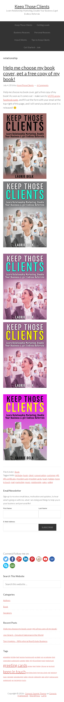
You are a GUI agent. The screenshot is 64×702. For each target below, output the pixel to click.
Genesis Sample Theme (35, 693)
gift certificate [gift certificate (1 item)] (36, 660)
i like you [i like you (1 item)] (43, 666)
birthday (18, 475)
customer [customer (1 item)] (22, 660)
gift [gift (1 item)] (31, 660)
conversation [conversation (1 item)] (7, 660)
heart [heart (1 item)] (34, 666)
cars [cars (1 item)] (42, 657)
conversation (40, 475)
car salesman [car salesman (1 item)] (47, 657)
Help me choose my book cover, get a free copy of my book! (31, 73)
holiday (51, 478)
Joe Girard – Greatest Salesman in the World (23, 635)
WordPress (35, 695)
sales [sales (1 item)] (43, 677)
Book (17, 472)
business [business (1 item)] (22, 657)
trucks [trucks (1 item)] (24, 680)
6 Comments (42, 85)
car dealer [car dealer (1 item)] (38, 657)
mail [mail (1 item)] (49, 672)
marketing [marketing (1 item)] (54, 672)
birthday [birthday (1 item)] (13, 657)
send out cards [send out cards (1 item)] (53, 677)
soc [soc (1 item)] (13, 680)
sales (44, 482)
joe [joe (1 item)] (47, 666)
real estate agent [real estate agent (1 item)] (18, 677)
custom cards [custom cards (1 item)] (15, 660)
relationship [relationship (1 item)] (37, 677)
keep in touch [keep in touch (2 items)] (14, 671)
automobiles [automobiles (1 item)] (6, 657)
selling (50, 482)
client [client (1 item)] (53, 657)
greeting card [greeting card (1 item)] (50, 660)
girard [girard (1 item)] (43, 660)
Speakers (7, 613)
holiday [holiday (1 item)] (38, 666)
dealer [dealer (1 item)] (27, 660)
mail (13, 482)
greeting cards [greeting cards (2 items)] (15, 665)
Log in (43, 695)
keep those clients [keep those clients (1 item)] (31, 672)
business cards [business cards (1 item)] (29, 657)
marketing (19, 482)
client (31, 475)
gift (57, 475)
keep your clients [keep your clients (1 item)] (42, 672)
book (25, 475)
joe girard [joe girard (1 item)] (51, 666)
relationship (36, 482)
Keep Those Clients (32, 6)
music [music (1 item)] (5, 677)
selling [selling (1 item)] (47, 677)
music (27, 482)
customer (51, 475)
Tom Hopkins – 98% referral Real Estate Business (25, 641)
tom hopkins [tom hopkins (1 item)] (18, 680)
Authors (6, 600)
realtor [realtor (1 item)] (26, 677)
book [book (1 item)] (17, 657)
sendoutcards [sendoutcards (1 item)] (7, 680)
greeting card (22, 478)
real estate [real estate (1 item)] (10, 677)
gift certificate (9, 478)
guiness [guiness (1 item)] (30, 666)
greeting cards (35, 478)
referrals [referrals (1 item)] (31, 677)
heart (44, 478)
